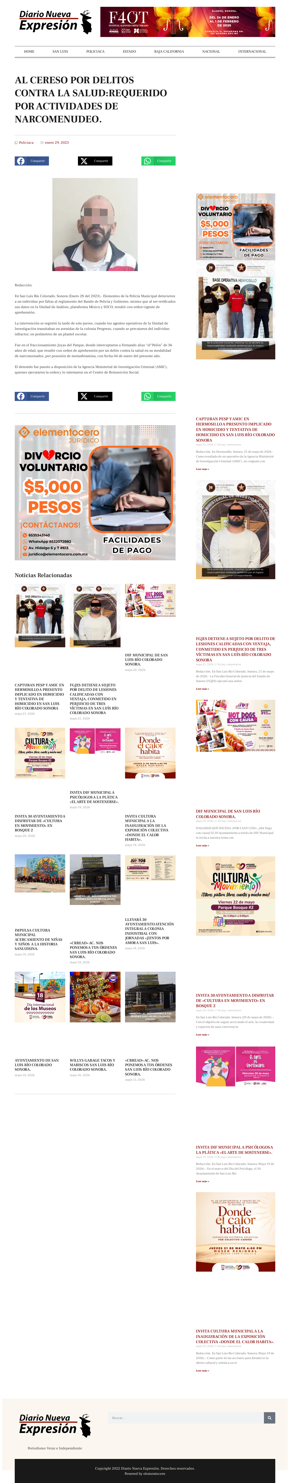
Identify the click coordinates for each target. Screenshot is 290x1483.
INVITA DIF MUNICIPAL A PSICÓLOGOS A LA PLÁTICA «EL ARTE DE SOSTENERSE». (94, 797)
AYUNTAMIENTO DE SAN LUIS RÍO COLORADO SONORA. (37, 1065)
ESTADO (129, 51)
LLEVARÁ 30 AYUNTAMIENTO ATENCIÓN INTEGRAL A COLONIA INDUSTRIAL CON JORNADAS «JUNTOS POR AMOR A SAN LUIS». (149, 931)
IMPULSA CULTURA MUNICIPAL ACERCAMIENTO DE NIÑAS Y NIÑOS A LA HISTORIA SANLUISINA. (38, 940)
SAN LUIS (60, 51)
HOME (29, 51)
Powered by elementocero (145, 1473)
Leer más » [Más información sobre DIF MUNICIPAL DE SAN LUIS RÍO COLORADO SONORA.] (202, 845)
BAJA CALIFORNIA (169, 51)
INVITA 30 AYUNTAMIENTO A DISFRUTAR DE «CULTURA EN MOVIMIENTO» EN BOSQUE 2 (40, 823)
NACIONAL (211, 51)
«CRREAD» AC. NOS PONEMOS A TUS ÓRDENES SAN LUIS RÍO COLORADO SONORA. (93, 950)
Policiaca (26, 142)
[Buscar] (269, 1418)
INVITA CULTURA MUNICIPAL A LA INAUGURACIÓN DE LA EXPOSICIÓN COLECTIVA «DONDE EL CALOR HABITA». (146, 828)
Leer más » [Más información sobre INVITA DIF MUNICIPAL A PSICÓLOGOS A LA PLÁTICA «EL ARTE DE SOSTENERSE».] (202, 1181)
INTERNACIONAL (252, 51)
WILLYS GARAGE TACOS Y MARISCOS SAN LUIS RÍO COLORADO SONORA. (92, 1065)
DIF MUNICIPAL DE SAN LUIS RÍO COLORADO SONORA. (146, 660)
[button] (32, 161)
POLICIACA (95, 51)
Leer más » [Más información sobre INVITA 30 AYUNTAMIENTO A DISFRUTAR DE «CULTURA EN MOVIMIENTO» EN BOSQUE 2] (202, 1034)
